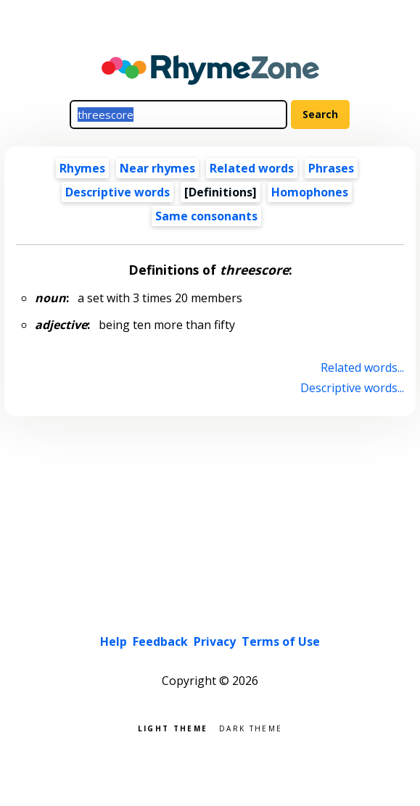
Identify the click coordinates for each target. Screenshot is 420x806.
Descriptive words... (352, 388)
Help (113, 641)
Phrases (331, 168)
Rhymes (82, 168)
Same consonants (206, 216)
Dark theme (250, 727)
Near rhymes (157, 168)
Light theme (172, 727)
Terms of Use (281, 641)
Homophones (309, 192)
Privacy (215, 641)
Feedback (160, 641)
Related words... (362, 367)
